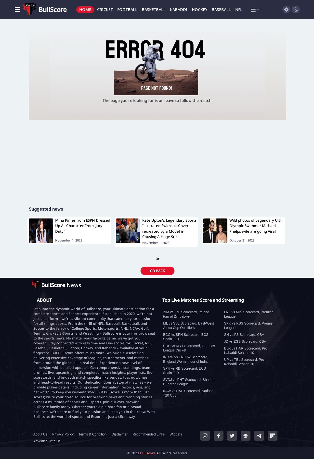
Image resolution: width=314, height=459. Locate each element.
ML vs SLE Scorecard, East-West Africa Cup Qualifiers (188, 325)
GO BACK (157, 270)
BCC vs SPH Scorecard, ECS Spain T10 (185, 337)
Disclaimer (120, 434)
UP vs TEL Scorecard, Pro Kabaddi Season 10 (244, 362)
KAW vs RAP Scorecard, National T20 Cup (188, 393)
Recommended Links (148, 434)
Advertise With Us (47, 441)
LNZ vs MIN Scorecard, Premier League (248, 314)
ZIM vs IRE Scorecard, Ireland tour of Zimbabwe (186, 314)
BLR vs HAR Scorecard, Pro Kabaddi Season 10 (245, 350)
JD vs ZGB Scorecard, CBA (245, 341)
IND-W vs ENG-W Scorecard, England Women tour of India (185, 359)
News (61, 285)
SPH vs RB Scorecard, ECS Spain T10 (184, 370)
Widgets (176, 434)
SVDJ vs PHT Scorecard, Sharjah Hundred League (188, 382)
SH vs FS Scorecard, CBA (244, 335)
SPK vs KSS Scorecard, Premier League (249, 325)
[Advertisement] (157, 167)
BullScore (53, 9)
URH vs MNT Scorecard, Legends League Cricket (189, 348)
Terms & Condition (92, 434)
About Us (40, 434)
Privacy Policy (63, 434)
